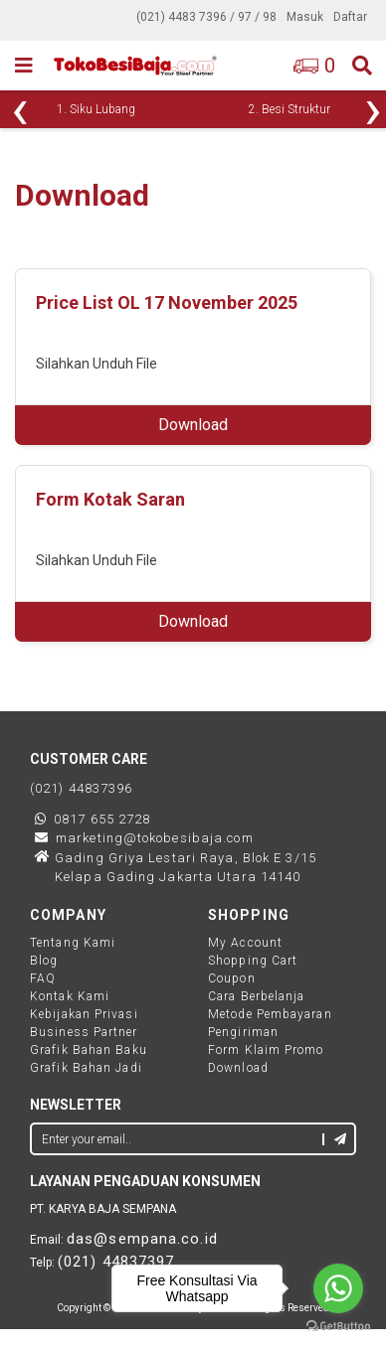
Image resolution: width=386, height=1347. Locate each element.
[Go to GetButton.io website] (338, 1326)
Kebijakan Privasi (84, 1014)
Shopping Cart (252, 961)
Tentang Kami (72, 943)
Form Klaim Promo (266, 1050)
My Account (245, 943)
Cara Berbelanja (256, 996)
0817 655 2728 (102, 819)
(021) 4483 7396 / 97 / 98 (206, 17)
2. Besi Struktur (289, 109)
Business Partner (84, 1032)
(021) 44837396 (81, 788)
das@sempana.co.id (142, 1239)
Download (193, 424)
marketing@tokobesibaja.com (155, 837)
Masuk (305, 17)
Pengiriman (243, 1032)
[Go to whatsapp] (338, 1288)
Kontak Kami (69, 996)
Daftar (350, 17)
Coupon (232, 978)
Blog (44, 961)
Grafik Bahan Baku (88, 1050)
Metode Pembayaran (270, 1014)
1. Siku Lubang (96, 109)
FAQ (43, 978)
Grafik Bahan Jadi (86, 1068)
